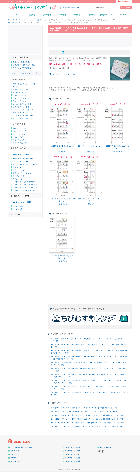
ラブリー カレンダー (20, 101)
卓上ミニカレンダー (20, 170)
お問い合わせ (15, 451)
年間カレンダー (18, 167)
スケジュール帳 (18, 176)
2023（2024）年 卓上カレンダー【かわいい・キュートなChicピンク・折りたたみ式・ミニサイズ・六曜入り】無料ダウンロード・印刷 (89, 381)
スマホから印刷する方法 (22, 68)
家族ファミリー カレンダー (23, 173)
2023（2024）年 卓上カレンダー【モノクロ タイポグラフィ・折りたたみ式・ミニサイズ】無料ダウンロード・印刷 (89, 393)
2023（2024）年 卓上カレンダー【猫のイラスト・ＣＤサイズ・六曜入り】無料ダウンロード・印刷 (87, 426)
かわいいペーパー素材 (21, 202)
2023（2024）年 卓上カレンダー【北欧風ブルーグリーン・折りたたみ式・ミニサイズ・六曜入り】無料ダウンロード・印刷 (89, 387)
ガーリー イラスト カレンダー (24, 110)
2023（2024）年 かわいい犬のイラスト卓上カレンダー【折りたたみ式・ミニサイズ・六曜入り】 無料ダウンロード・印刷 (89, 364)
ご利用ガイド (15, 454)
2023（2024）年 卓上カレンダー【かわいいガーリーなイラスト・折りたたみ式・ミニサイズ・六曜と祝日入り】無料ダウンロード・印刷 (89, 358)
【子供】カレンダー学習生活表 (24, 182)
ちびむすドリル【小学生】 (73, 451)
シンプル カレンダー (20, 118)
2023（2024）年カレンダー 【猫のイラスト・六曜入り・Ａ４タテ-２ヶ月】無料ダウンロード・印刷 (87, 415)
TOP (16, 15)
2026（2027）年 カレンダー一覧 (24, 73)
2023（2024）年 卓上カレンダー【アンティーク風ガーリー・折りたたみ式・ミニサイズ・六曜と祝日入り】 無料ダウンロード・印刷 (88, 376)
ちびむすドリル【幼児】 (73, 447)
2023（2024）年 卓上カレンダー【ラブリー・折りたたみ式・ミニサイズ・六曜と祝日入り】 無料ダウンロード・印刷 (89, 370)
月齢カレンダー (18, 179)
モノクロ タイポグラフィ (22, 89)
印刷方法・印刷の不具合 (22, 62)
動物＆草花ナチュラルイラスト (24, 84)
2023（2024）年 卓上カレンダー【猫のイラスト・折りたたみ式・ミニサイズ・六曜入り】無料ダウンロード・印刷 (89, 346)
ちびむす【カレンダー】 (107, 447)
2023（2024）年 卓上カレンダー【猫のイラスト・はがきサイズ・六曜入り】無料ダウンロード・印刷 (87, 423)
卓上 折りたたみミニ (17, 23)
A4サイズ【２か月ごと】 (22, 131)
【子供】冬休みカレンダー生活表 (25, 187)
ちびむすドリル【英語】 (73, 458)
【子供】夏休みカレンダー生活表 (25, 185)
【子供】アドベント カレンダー (24, 190)
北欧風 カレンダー (19, 92)
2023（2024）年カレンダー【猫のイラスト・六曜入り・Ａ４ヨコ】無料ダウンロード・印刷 (84, 411)
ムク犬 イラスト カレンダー (23, 104)
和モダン (16, 87)
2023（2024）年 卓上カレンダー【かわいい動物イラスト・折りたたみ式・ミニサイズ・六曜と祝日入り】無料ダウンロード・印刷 (89, 352)
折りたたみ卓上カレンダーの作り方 (64, 74)
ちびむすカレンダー (107, 15)
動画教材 (92, 15)
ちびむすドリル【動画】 (73, 461)
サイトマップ (15, 461)
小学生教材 (47, 15)
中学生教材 (62, 15)
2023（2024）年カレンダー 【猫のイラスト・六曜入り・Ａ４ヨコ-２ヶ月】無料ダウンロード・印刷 (87, 419)
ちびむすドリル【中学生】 (73, 454)
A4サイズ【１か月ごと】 (22, 128)
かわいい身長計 (18, 209)
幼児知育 (32, 15)
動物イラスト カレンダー (22, 113)
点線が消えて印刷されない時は (24, 65)
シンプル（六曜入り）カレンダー (25, 164)
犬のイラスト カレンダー (22, 107)
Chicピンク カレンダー (21, 95)
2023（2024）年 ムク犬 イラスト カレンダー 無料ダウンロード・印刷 (31, 20)
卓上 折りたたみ (19, 140)
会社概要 (13, 458)
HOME (123, 15)
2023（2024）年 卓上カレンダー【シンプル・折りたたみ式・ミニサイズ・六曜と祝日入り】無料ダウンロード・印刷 (89, 340)
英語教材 (77, 15)
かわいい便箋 (18, 206)
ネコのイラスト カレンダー (23, 116)
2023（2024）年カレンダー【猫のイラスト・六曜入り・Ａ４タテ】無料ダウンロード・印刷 (84, 408)
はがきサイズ (18, 137)
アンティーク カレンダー (22, 98)
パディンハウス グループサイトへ (21, 447)
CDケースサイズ (19, 134)
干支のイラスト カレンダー (23, 158)
